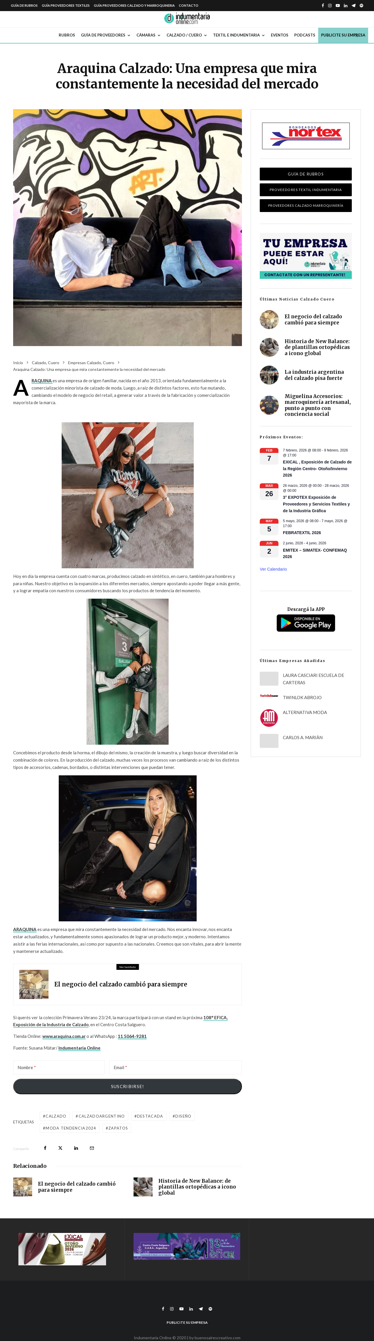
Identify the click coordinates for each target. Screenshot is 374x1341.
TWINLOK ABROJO (302, 697)
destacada (150, 1116)
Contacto (188, 5)
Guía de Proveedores (103, 35)
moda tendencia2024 (71, 1128)
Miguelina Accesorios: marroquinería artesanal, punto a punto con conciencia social (318, 405)
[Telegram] (353, 6)
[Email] (175, 1067)
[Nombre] (59, 1067)
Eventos (279, 35)
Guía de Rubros (24, 5)
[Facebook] (323, 6)
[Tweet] (60, 1148)
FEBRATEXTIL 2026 (302, 532)
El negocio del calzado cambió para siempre (120, 984)
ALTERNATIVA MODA (305, 712)
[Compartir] (45, 1148)
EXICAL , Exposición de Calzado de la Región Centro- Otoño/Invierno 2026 (317, 468)
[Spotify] (361, 6)
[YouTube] (338, 6)
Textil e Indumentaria (236, 35)
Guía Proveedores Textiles (66, 5)
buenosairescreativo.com (217, 1337)
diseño (183, 1116)
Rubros (67, 35)
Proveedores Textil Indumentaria (306, 189)
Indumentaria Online (79, 1047)
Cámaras (145, 35)
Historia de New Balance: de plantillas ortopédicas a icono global (197, 1187)
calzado (56, 1116)
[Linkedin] (345, 6)
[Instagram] (330, 6)
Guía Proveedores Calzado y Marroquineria (134, 5)
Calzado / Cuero (184, 35)
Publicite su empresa (343, 35)
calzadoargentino (102, 1116)
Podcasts (304, 35)
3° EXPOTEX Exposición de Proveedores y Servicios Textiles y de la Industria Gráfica (316, 504)
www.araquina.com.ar (64, 1036)
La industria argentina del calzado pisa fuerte (314, 378)
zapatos (118, 1128)
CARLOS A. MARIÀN (303, 737)
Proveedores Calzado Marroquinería (305, 205)
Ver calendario (273, 569)
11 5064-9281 (132, 1036)
